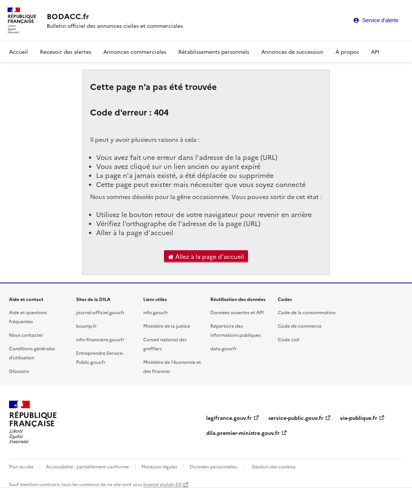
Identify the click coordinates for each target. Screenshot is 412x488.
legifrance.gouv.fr (229, 417)
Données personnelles (213, 466)
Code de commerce (300, 325)
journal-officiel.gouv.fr (100, 312)
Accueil (18, 51)
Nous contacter (26, 334)
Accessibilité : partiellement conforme (87, 466)
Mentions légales (159, 466)
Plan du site (21, 466)
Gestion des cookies (274, 466)
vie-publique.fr (358, 417)
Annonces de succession (292, 51)
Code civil (288, 339)
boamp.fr (86, 325)
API (375, 51)
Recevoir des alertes (65, 51)
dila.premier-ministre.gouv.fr (243, 432)
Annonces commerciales (134, 51)
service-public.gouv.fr (295, 417)
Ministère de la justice (166, 325)
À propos (347, 51)
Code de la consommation (306, 312)
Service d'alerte (380, 20)
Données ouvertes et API (237, 312)
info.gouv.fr (155, 312)
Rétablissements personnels (213, 51)
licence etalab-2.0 (162, 484)
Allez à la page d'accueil (206, 256)
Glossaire (19, 371)
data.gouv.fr (223, 348)
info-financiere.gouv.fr (100, 339)
